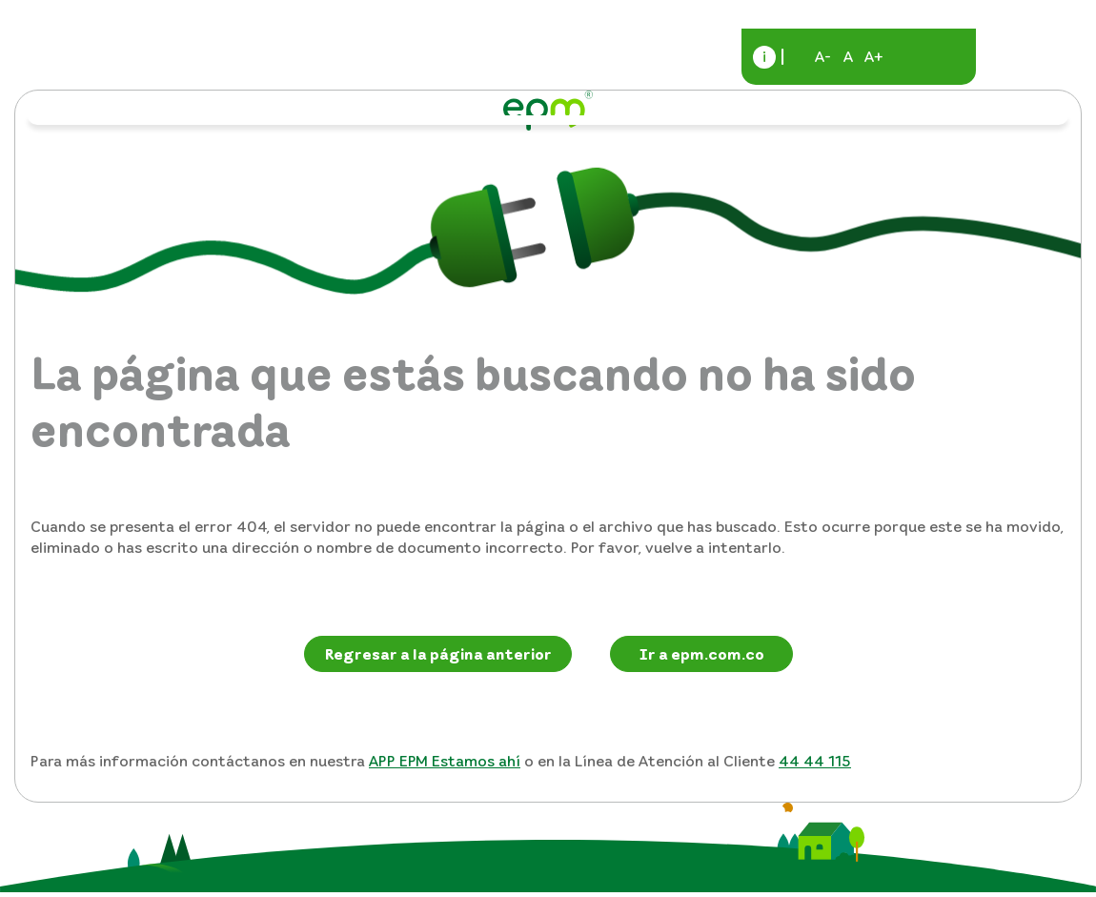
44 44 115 (815, 760)
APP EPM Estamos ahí (444, 760)
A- (823, 56)
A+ (873, 56)
